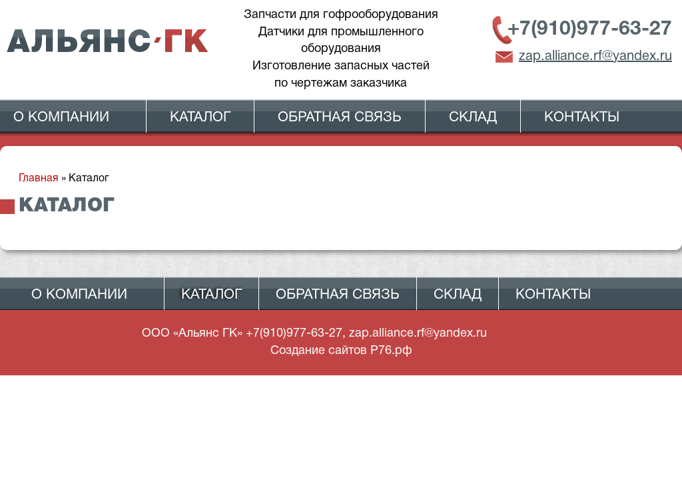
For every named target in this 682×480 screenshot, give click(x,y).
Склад (473, 117)
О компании (61, 117)
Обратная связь (340, 117)
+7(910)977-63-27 (590, 30)
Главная (39, 178)
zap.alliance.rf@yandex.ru (595, 57)
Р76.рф (391, 351)
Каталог (200, 117)
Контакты (581, 117)
